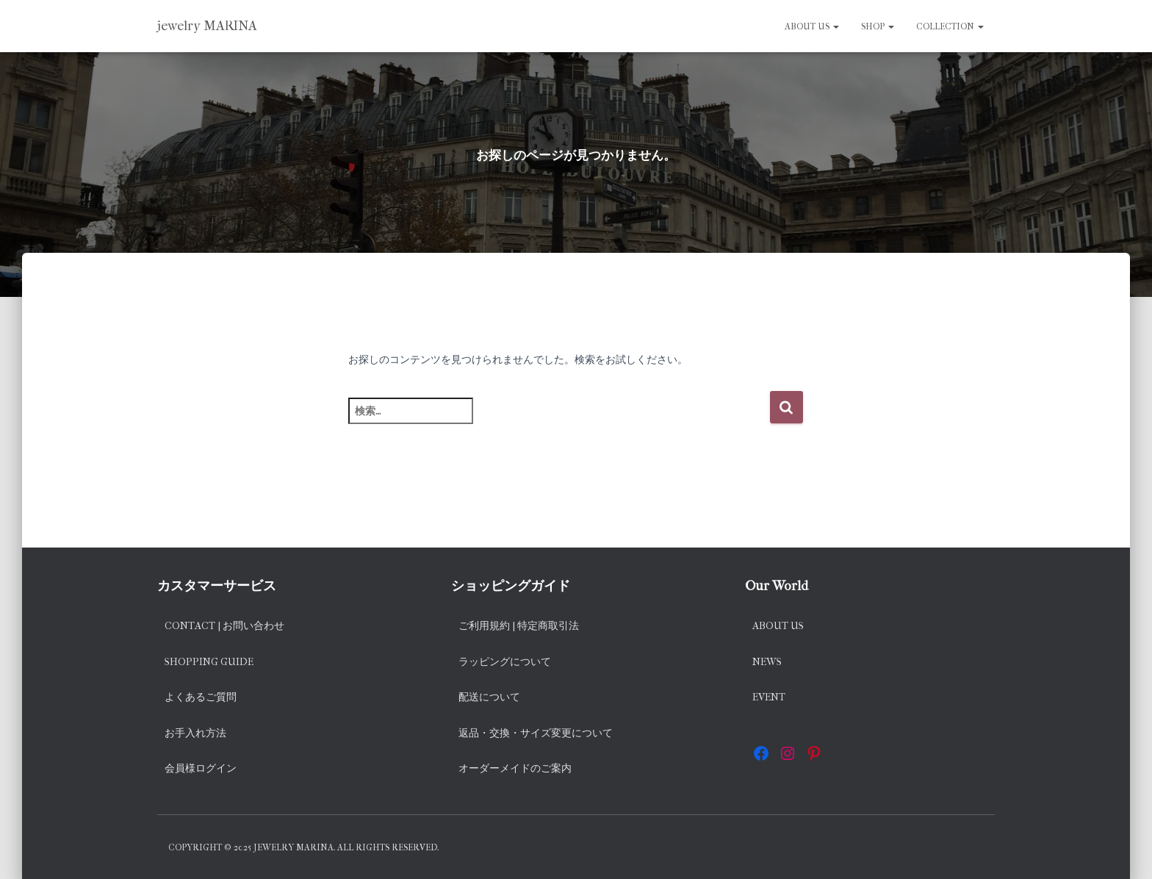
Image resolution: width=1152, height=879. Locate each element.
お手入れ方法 (195, 733)
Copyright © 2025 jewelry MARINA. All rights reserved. (303, 847)
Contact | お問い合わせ (224, 626)
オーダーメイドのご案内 (515, 768)
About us (812, 26)
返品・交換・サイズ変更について (535, 733)
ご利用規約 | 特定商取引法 (518, 626)
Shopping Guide (209, 662)
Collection (950, 26)
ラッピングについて (504, 662)
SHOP (877, 26)
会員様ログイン (201, 768)
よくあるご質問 (201, 697)
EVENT (768, 697)
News (767, 662)
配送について (489, 697)
